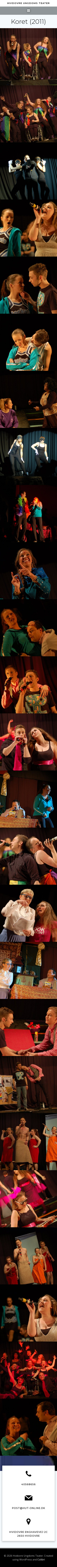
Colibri (41, 1559)
